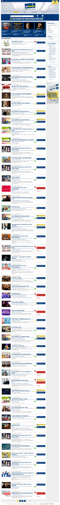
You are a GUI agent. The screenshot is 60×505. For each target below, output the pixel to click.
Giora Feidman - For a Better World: (17, 121)
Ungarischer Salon (51, 53)
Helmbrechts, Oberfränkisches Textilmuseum (19, 79)
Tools (20, 1)
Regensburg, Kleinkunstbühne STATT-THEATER (20, 69)
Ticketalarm (34, 12)
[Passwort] (52, 28)
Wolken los (50, 46)
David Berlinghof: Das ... (52, 72)
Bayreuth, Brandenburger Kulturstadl (18, 417)
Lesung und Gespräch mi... (53, 50)
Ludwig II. (50, 55)
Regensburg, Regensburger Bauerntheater (19, 208)
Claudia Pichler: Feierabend (5, 31)
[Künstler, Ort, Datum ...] (22, 16)
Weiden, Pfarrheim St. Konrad (17, 312)
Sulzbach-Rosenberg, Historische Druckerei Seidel (20, 374)
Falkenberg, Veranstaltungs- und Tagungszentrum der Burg (22, 476)
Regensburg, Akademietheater (17, 43)
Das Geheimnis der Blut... (53, 69)
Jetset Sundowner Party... (53, 48)
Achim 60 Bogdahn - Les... (53, 51)
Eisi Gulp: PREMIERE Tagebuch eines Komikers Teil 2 (27, 31)
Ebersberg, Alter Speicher (16, 95)
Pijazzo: (13, 190)
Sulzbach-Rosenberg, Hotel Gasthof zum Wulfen (20, 52)
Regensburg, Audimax (16, 151)
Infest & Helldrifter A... (52, 45)
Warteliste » (38, 190)
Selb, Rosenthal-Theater (16, 447)
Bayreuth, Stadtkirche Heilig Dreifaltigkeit (19, 339)
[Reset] (33, 16)
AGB (14, 1)
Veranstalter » (51, 37)
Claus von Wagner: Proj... (52, 76)
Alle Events (16, 12)
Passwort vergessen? (51, 30)
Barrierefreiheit (52, 503)
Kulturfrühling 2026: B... (52, 74)
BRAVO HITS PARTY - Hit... (53, 59)
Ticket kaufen (40, 42)
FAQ (12, 1)
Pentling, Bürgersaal (16, 487)
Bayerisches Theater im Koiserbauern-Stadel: (19, 295)
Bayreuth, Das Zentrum (16, 410)
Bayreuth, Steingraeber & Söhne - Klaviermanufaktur (21, 200)
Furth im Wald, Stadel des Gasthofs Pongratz (19, 296)
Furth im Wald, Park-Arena (17, 159)
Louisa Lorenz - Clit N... (52, 47)
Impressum (27, 1)
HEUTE (25, 12)
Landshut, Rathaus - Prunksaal (17, 122)
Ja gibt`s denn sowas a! (52, 73)
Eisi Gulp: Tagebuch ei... (52, 77)
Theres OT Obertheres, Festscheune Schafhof (20, 347)
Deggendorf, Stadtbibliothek (17, 268)
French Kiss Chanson (52, 57)
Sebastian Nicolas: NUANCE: (16, 227)
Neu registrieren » (50, 32)
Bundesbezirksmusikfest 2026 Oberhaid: (18, 141)
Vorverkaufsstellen (7, 1)
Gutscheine (44, 12)
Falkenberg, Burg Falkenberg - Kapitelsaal (19, 239)
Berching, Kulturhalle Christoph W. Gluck (19, 456)
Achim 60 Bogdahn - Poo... (53, 54)
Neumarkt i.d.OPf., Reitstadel (17, 104)
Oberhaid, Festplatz (16, 133)
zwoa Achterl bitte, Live (52, 58)
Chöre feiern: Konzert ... (52, 52)
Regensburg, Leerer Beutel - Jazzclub (18, 113)
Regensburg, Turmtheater (16, 61)
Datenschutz (47, 503)
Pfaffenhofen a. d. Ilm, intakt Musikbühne (19, 365)
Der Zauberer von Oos (52, 68)
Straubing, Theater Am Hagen (17, 494)
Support (17, 1)
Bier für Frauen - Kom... (52, 70)
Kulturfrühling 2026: (15, 78)
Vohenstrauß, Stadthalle (16, 249)
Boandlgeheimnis (51, 71)
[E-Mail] (52, 26)
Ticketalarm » (39, 191)
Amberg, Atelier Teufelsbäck (17, 180)
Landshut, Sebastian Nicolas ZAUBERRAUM (19, 228)
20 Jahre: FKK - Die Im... (52, 75)
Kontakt (23, 1)
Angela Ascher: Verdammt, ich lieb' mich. (38, 31)
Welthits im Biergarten (52, 49)
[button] (49, 29)
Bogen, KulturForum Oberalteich (18, 279)
